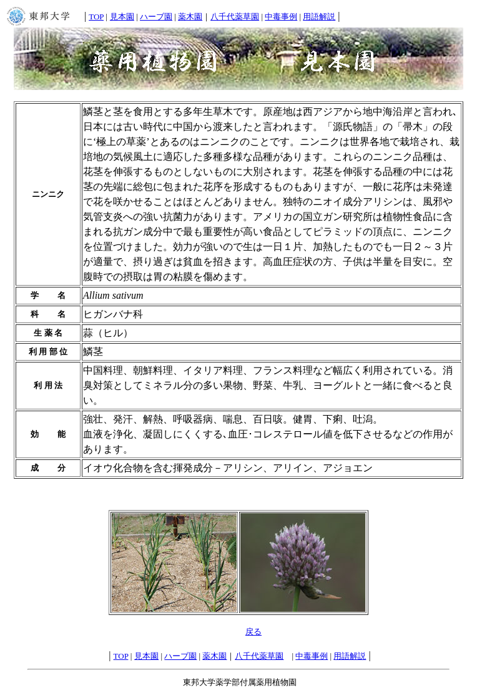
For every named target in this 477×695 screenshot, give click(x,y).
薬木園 (190, 16)
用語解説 (319, 16)
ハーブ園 (156, 16)
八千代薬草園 (234, 16)
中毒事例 (281, 16)
